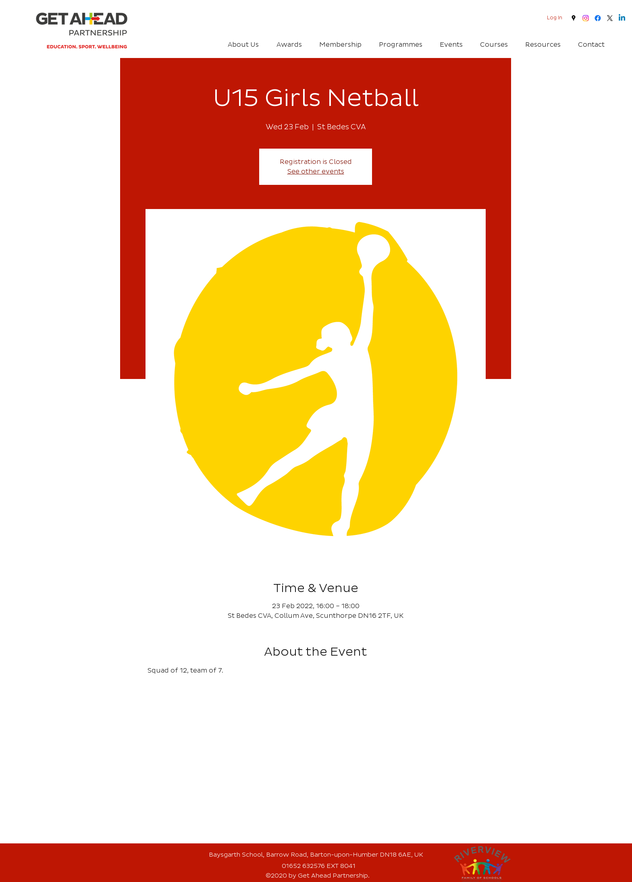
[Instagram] (586, 18)
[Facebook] (598, 18)
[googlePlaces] (574, 18)
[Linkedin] (622, 18)
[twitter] (610, 18)
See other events (315, 172)
